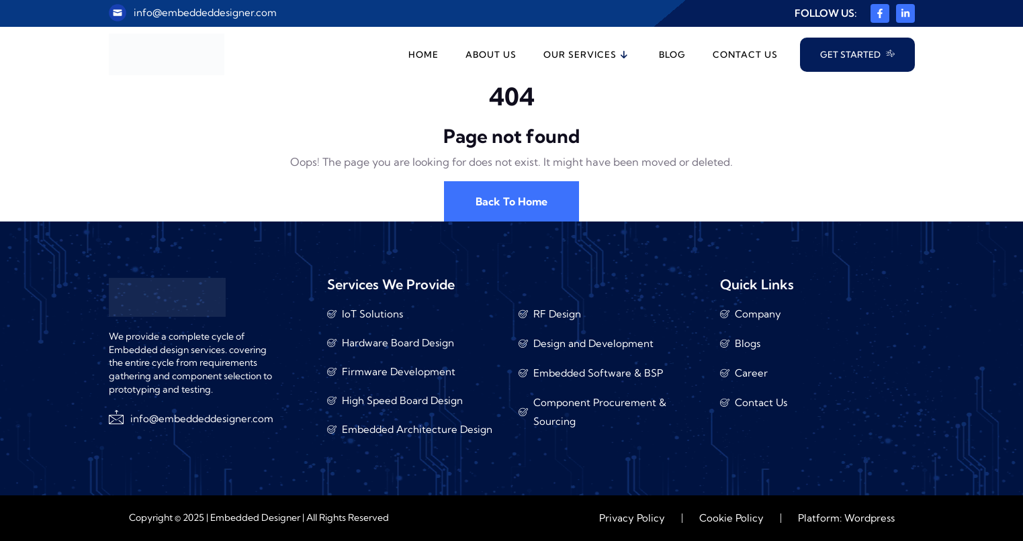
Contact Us (745, 54)
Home (423, 54)
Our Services (585, 54)
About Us (491, 54)
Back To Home (511, 201)
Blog (672, 54)
